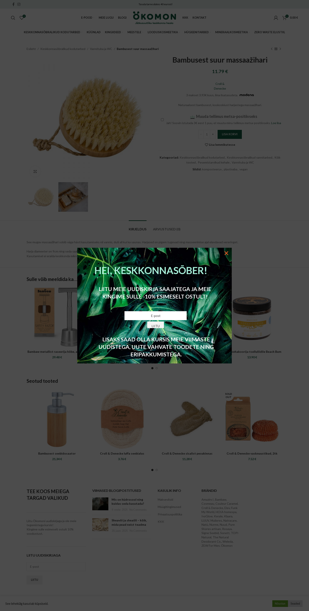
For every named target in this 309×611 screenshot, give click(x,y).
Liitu (155, 326)
